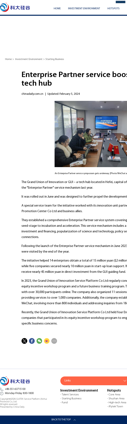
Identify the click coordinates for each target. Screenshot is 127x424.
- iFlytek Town (115, 406)
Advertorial (120, 2)
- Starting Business (71, 398)
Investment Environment (84, 8)
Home (57, 8)
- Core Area (113, 394)
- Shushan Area (115, 398)
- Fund (64, 402)
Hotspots (113, 8)
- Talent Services (69, 394)
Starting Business (54, 59)
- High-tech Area (116, 402)
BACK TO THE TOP (61, 419)
